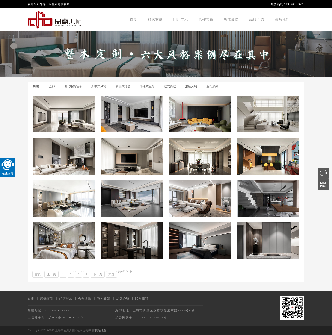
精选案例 (155, 19)
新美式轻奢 (123, 86)
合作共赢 (206, 19)
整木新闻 (231, 19)
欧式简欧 (170, 86)
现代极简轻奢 (73, 86)
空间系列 (212, 86)
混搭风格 (191, 86)
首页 (133, 19)
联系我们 (282, 19)
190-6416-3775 (295, 4)
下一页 (97, 274)
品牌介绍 (256, 19)
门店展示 (180, 19)
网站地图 (100, 330)
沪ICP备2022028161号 (66, 317)
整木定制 (58, 4)
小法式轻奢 (147, 86)
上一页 (51, 274)
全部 (52, 86)
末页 (111, 274)
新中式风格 (98, 86)
